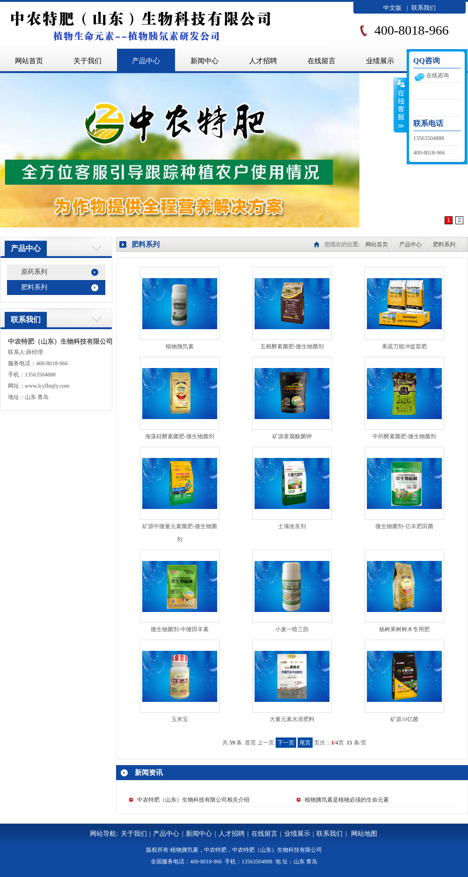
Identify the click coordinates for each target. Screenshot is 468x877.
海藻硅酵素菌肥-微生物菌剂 (179, 436)
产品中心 (146, 61)
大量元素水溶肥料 (292, 719)
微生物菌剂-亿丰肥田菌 (404, 526)
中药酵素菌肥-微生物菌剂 (404, 436)
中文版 (392, 7)
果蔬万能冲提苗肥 (404, 346)
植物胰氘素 (180, 346)
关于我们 (87, 61)
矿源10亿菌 (404, 719)
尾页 (305, 742)
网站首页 (377, 244)
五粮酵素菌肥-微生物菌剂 (292, 346)
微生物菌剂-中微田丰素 (180, 629)
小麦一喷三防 (292, 629)
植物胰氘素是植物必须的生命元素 (347, 799)
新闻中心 (204, 61)
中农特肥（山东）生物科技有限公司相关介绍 (193, 799)
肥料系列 (34, 287)
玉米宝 (179, 719)
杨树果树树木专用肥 (404, 629)
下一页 (286, 742)
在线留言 (321, 61)
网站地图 (364, 833)
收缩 (400, 105)
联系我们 (423, 7)
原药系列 (34, 271)
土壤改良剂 (292, 526)
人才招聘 (263, 61)
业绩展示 (380, 61)
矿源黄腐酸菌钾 (292, 436)
